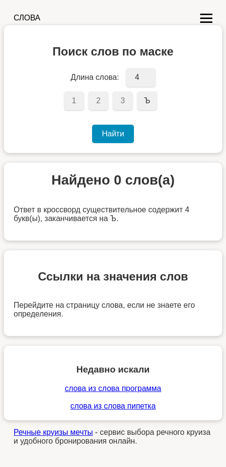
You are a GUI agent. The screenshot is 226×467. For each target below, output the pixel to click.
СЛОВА (27, 18)
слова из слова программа (113, 388)
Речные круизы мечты (53, 432)
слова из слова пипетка (112, 406)
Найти (113, 134)
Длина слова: (95, 77)
